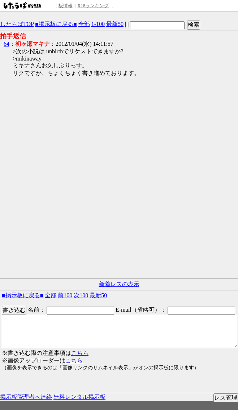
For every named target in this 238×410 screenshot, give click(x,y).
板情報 (66, 5)
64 (6, 44)
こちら (79, 353)
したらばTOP (17, 24)
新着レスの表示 (119, 284)
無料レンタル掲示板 (79, 397)
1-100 (98, 24)
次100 (81, 295)
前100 (65, 295)
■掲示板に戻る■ (56, 24)
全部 (84, 24)
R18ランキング (93, 5)
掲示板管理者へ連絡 (26, 397)
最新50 (115, 24)
